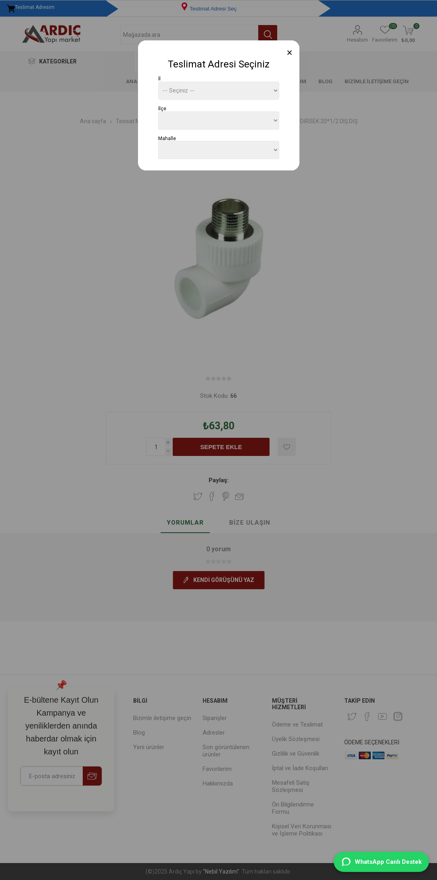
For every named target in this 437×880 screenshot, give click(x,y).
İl (159, 79)
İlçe (162, 108)
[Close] (289, 52)
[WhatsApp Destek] (381, 862)
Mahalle (167, 138)
